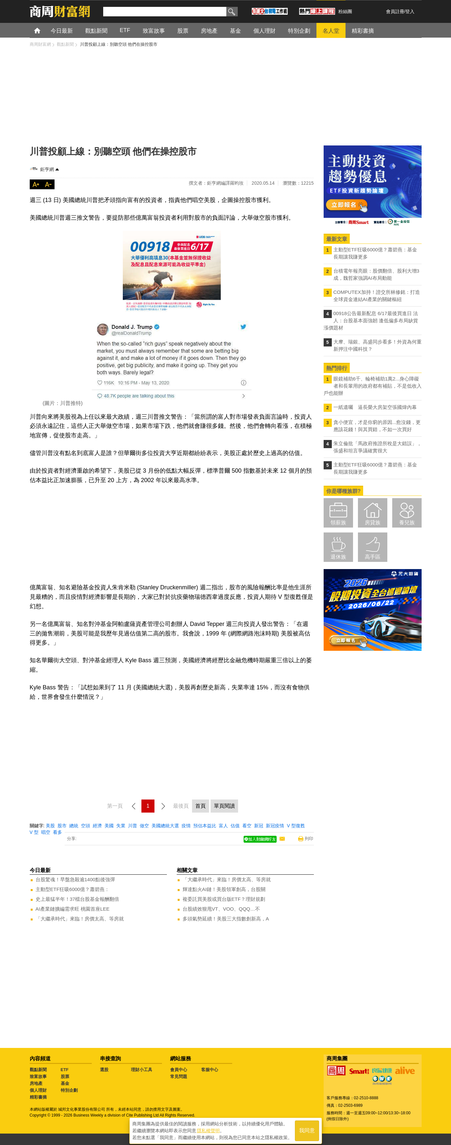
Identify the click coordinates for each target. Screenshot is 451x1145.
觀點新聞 (38, 1069)
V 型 (34, 832)
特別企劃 (69, 1090)
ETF (65, 1069)
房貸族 (372, 522)
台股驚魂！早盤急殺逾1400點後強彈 (75, 879)
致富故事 (38, 1076)
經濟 (97, 825)
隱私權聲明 (208, 1129)
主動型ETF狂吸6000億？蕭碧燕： (73, 889)
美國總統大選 (165, 825)
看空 (246, 825)
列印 (309, 838)
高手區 (372, 557)
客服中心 (209, 1069)
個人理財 (38, 1090)
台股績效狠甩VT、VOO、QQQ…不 (221, 909)
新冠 (258, 825)
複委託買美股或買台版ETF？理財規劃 (224, 899)
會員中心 (178, 1069)
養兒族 (407, 522)
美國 (109, 825)
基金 (65, 1083)
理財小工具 (141, 1069)
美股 (50, 825)
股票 (65, 1076)
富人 (223, 825)
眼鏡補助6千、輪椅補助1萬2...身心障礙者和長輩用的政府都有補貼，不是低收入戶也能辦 (373, 386)
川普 (132, 825)
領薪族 (338, 522)
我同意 (307, 1129)
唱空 (45, 832)
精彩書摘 (38, 1097)
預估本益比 (204, 825)
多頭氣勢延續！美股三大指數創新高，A (226, 918)
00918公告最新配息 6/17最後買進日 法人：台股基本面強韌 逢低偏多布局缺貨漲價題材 (371, 320)
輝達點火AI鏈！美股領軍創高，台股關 (224, 889)
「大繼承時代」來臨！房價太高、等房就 (80, 918)
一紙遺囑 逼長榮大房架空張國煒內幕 (375, 407)
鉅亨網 (47, 169)
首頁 (43, 30)
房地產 (36, 1083)
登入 (409, 11)
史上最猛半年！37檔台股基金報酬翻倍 (78, 899)
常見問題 (178, 1076)
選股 (104, 1069)
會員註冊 (395, 11)
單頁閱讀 (224, 806)
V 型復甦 (296, 825)
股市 (62, 825)
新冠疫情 (275, 825)
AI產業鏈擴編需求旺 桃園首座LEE (73, 909)
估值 (235, 825)
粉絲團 (345, 11)
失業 (120, 825)
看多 (57, 832)
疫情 (186, 825)
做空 (144, 825)
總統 (73, 825)
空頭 (85, 825)
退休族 (338, 557)
